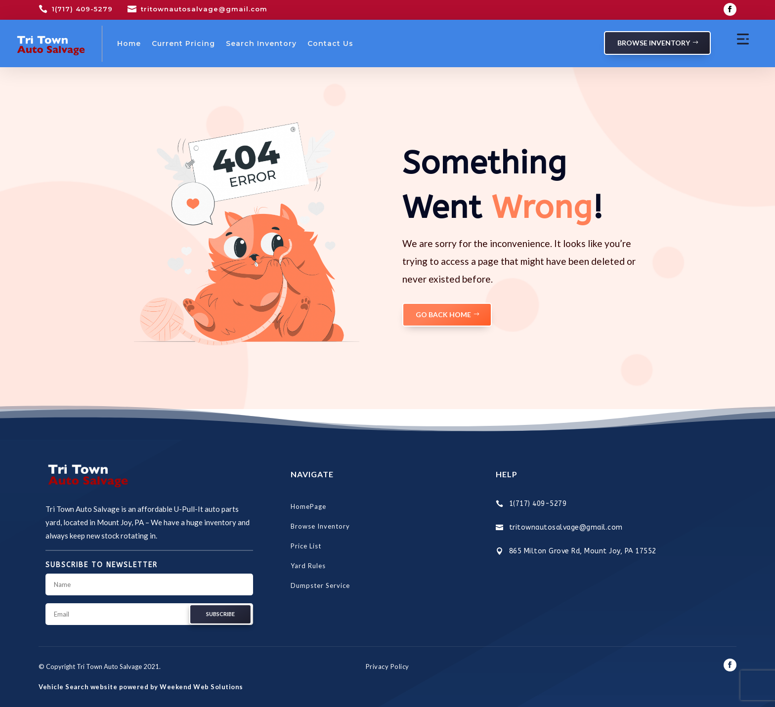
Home (129, 43)
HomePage (308, 506)
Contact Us (330, 43)
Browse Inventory (653, 43)
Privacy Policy (387, 666)
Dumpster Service (320, 585)
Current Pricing (183, 43)
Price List (306, 546)
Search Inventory (261, 43)
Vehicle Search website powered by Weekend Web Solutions (141, 687)
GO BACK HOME (443, 314)
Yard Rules (308, 566)
